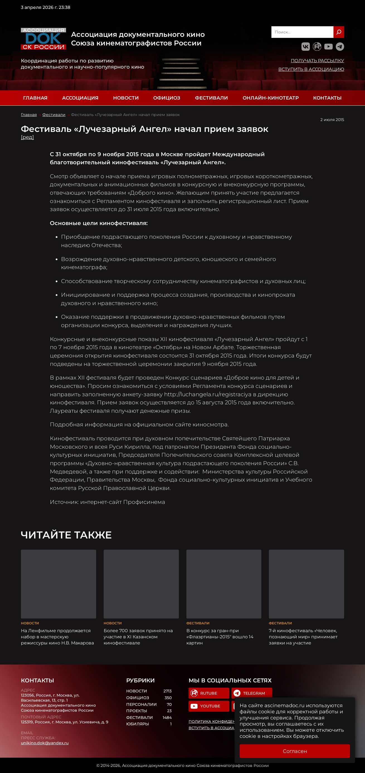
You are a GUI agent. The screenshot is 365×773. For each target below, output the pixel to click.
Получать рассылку (317, 60)
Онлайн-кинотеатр (271, 98)
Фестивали (211, 98)
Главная (35, 98)
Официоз (166, 98)
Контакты (327, 98)
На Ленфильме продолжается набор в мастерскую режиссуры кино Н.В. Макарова (57, 637)
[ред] (27, 137)
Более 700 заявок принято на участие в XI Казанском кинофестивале (138, 637)
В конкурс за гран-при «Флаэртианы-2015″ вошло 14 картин (220, 637)
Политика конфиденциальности (226, 721)
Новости (126, 98)
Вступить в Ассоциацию (311, 69)
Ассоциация (80, 98)
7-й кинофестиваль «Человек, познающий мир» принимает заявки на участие (303, 637)
